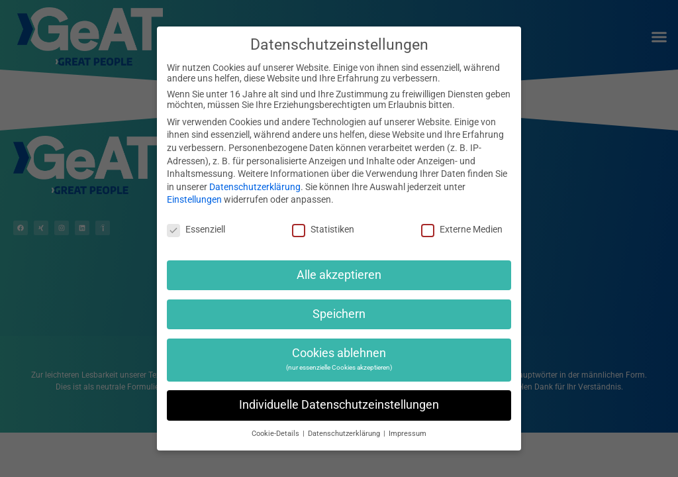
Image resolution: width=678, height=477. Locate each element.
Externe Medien (462, 229)
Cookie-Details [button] (276, 433)
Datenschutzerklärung (255, 187)
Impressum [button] (407, 433)
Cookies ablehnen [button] (339, 359)
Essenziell (196, 229)
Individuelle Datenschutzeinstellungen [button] (339, 404)
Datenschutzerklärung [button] (345, 433)
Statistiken (323, 229)
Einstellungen (194, 199)
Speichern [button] (339, 314)
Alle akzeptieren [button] (339, 275)
